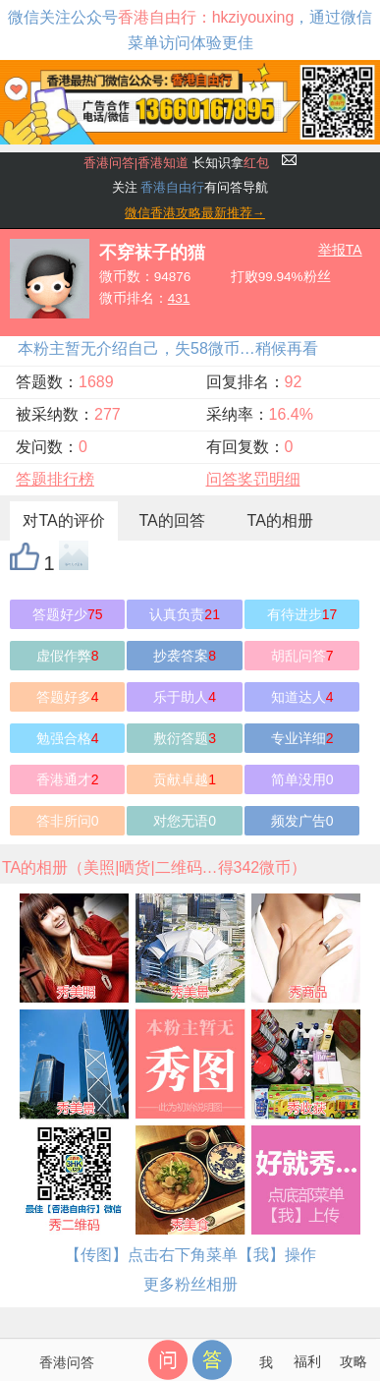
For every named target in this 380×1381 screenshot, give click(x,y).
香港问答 (66, 1362)
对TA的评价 (63, 520)
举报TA (340, 250)
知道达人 (302, 697)
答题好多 (67, 697)
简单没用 (302, 779)
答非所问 (67, 821)
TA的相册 (280, 520)
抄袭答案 (184, 655)
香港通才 (67, 779)
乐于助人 (184, 697)
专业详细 (302, 738)
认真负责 (184, 614)
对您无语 (184, 821)
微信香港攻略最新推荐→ (195, 212)
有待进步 (302, 614)
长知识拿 (176, 162)
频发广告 (302, 821)
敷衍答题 (184, 738)
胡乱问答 (302, 655)
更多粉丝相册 (190, 1284)
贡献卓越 (184, 779)
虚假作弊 (67, 655)
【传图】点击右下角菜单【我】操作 (190, 1254)
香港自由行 (172, 187)
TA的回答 (172, 520)
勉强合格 (67, 738)
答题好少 (67, 614)
